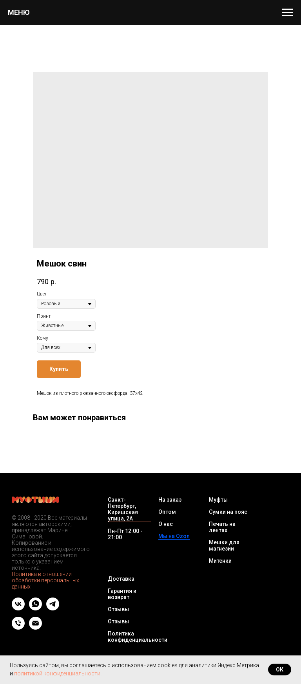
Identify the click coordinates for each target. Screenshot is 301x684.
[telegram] (52, 608)
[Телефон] (18, 627)
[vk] (18, 608)
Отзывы (118, 609)
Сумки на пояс (228, 512)
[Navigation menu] (287, 12)
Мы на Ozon (174, 536)
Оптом (167, 512)
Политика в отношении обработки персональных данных (45, 580)
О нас (165, 524)
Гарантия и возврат (122, 594)
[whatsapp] (35, 608)
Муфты (218, 500)
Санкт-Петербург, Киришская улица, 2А (123, 509)
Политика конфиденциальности (137, 636)
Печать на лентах (222, 527)
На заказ (169, 500)
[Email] (35, 627)
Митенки (220, 561)
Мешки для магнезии (224, 545)
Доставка (121, 579)
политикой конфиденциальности (57, 673)
